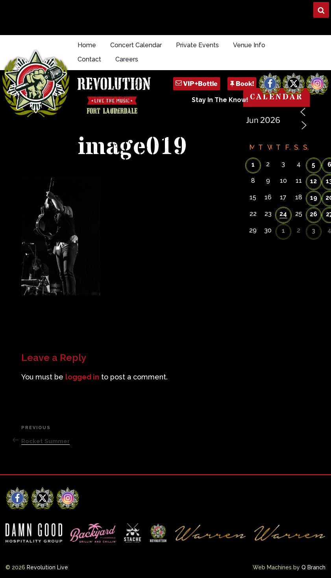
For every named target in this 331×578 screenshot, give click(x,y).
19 (313, 197)
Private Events (197, 45)
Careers (126, 59)
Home (87, 45)
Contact (89, 59)
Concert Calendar (136, 45)
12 (313, 181)
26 (313, 214)
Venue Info (249, 45)
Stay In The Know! (220, 100)
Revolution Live (47, 567)
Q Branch (313, 567)
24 (283, 213)
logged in (82, 377)
